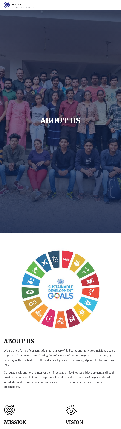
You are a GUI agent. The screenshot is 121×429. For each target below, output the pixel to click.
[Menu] (114, 5)
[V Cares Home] (20, 5)
